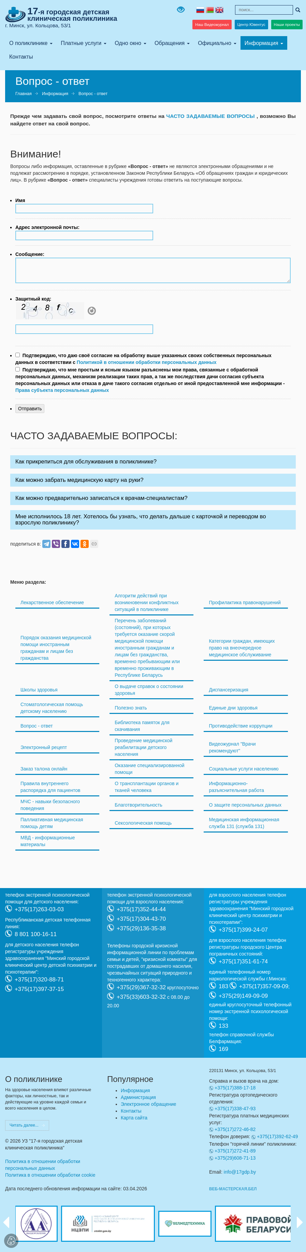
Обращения (170, 43)
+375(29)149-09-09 (243, 995)
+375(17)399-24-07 (243, 929)
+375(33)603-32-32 (141, 996)
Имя (20, 200)
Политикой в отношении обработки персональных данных (147, 362)
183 (223, 986)
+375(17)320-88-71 (39, 979)
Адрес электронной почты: (47, 227)
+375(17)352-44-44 (141, 909)
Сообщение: (29, 254)
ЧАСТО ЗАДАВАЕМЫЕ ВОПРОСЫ (211, 116)
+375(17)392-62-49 (277, 1136)
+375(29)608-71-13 (235, 1158)
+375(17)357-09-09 (263, 986)
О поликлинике (28, 43)
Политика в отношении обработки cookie (50, 1175)
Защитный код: (33, 299)
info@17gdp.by (240, 1172)
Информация (261, 43)
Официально (214, 43)
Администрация (138, 1097)
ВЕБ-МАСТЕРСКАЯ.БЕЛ (233, 1189)
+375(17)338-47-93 (235, 1108)
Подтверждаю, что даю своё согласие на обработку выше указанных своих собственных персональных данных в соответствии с (143, 359)
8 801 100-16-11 (36, 934)
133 (223, 1025)
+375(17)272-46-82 (235, 1129)
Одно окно (128, 43)
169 (223, 1048)
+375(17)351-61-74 (243, 961)
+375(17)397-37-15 (39, 989)
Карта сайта (134, 1117)
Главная (23, 93)
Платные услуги (81, 43)
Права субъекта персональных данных (62, 390)
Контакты (21, 57)
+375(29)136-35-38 (141, 928)
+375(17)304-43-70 (141, 918)
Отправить (30, 408)
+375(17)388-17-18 (235, 1087)
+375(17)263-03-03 (39, 909)
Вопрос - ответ (92, 93)
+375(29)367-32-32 (141, 987)
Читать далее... (24, 1125)
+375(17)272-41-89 (235, 1151)
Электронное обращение (148, 1104)
